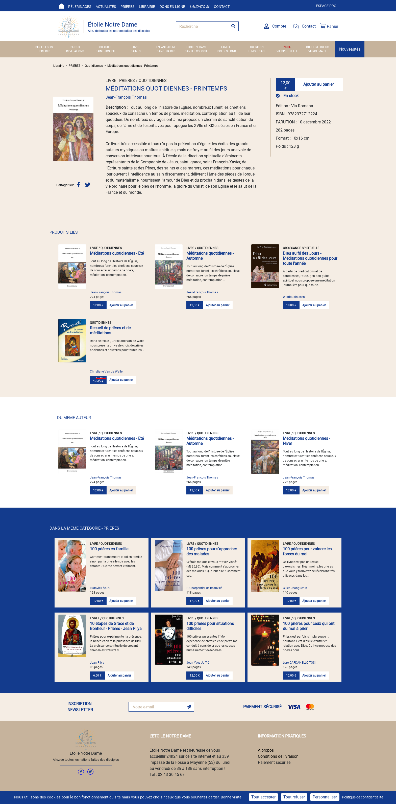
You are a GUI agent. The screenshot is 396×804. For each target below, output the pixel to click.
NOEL (287, 47)
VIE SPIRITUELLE (287, 51)
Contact (222, 7)
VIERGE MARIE (317, 51)
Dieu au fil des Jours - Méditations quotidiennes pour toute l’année (310, 258)
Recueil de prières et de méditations (110, 330)
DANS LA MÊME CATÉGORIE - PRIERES (84, 528)
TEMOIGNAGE (257, 51)
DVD (135, 47)
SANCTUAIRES (166, 51)
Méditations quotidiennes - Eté (117, 253)
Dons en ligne (172, 7)
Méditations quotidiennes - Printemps (132, 66)
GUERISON (257, 47)
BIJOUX (75, 47)
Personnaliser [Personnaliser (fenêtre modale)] (325, 797)
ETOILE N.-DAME (196, 47)
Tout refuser (294, 797)
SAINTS (136, 51)
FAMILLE (226, 47)
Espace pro (326, 6)
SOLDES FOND (226, 51)
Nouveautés (349, 49)
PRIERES (44, 51)
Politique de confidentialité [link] (362, 797)
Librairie (147, 7)
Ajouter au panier (318, 84)
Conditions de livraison (278, 756)
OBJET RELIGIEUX (317, 47)
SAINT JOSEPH (105, 51)
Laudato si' (199, 7)
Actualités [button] (106, 7)
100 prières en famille (109, 549)
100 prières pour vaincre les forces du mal (307, 551)
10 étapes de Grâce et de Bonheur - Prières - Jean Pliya (116, 626)
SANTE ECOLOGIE (196, 51)
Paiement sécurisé (274, 762)
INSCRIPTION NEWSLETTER (80, 706)
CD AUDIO (105, 47)
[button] (56, 128)
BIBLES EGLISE (44, 47)
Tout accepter (263, 797)
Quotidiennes (94, 66)
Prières (127, 7)
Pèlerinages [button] (79, 7)
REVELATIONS (75, 51)
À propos (266, 750)
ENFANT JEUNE (166, 47)
